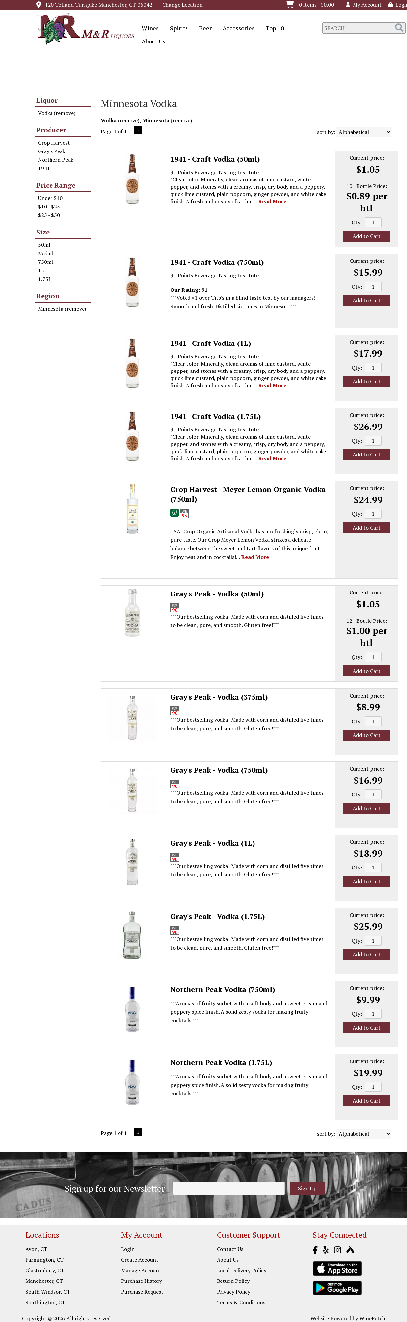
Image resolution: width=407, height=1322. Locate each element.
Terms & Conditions (241, 1302)
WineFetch (372, 1318)
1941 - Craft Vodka (215, 159)
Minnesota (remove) (62, 308)
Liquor (47, 100)
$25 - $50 (49, 215)
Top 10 (272, 28)
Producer (51, 129)
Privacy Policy (233, 1291)
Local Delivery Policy (241, 1270)
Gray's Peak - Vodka (217, 593)
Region (48, 295)
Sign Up (307, 1188)
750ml (45, 261)
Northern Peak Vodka (222, 989)
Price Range (55, 185)
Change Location (182, 4)
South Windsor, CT (47, 1291)
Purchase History (141, 1280)
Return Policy (233, 1280)
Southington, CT (45, 1302)
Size (43, 232)
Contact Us (230, 1249)
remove (129, 120)
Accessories (236, 28)
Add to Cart (367, 236)
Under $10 (50, 198)
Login (128, 1249)
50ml (44, 244)
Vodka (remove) (56, 113)
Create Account (139, 1259)
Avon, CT (36, 1249)
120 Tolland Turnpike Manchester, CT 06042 (98, 4)
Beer (203, 28)
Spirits (176, 28)
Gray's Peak (51, 151)
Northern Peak (55, 159)
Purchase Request (142, 1291)
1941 (44, 168)
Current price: (367, 157)
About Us (151, 41)
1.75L (44, 279)
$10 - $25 (49, 206)
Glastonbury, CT (44, 1270)
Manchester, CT (44, 1280)
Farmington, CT (44, 1259)
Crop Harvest (54, 142)
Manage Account (141, 1270)
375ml (45, 253)
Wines (148, 28)
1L (41, 270)
